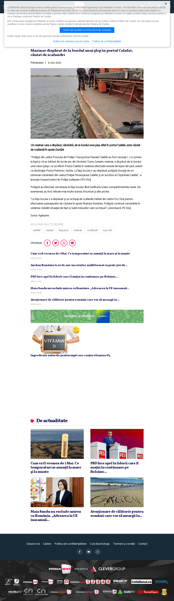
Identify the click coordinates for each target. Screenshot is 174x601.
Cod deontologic (100, 544)
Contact (143, 544)
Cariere (47, 544)
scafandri (92, 230)
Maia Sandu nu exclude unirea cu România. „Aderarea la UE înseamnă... (80, 288)
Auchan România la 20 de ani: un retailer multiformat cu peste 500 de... (79, 265)
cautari (50, 230)
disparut (63, 230)
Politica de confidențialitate (71, 544)
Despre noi (33, 544)
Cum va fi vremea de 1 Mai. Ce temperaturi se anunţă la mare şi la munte (80, 254)
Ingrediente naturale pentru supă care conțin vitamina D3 (70, 355)
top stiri (107, 230)
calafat (37, 230)
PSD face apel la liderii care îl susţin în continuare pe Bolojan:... (74, 277)
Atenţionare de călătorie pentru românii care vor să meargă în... (75, 300)
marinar (77, 230)
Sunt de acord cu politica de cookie (87, 30)
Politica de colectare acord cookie (71, 41)
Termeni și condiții (124, 544)
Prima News (60, 569)
